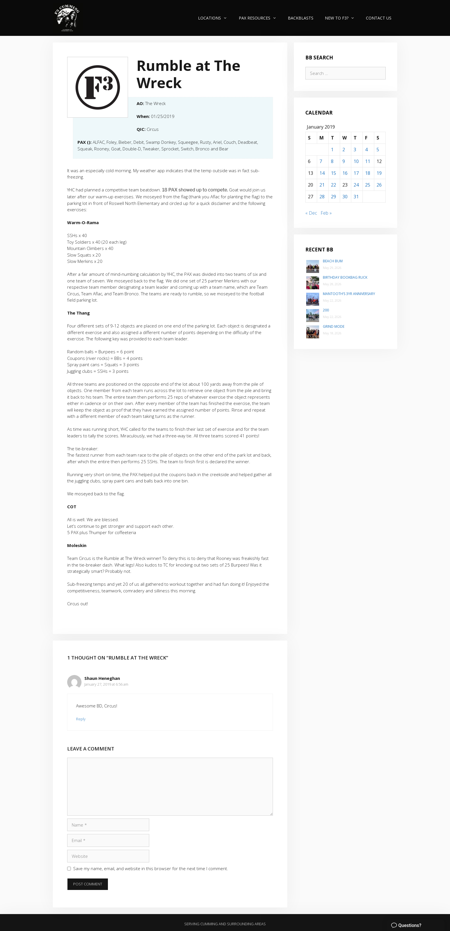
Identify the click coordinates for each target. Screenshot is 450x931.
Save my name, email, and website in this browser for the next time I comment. (150, 868)
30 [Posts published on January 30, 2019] (345, 196)
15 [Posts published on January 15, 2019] (333, 173)
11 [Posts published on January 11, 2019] (367, 161)
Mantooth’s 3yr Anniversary (349, 293)
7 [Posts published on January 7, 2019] (320, 161)
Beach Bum (333, 261)
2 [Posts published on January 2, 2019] (343, 149)
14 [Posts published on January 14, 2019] (322, 173)
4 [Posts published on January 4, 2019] (366, 149)
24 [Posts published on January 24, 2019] (356, 185)
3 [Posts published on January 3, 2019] (355, 149)
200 (326, 310)
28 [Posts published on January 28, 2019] (322, 196)
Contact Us (378, 18)
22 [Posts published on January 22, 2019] (333, 185)
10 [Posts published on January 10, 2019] (356, 161)
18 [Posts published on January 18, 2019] (367, 173)
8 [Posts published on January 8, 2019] (332, 161)
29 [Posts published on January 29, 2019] (333, 196)
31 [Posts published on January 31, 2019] (356, 196)
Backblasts (300, 18)
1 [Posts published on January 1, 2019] (332, 149)
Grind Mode (333, 326)
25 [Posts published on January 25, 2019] (367, 185)
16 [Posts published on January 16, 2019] (345, 173)
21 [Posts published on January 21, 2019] (322, 185)
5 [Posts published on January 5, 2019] (378, 149)
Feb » (326, 213)
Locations (215, 18)
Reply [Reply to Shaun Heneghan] (81, 718)
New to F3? (342, 18)
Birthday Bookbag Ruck (345, 277)
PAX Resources (260, 18)
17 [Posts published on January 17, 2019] (356, 173)
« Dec (311, 213)
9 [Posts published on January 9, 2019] (343, 161)
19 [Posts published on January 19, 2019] (379, 173)
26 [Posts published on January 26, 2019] (379, 185)
